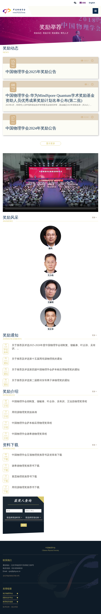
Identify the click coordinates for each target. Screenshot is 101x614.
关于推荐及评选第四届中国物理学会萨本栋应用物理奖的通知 (46, 369)
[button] (14, 517)
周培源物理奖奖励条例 (24, 412)
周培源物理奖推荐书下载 (25, 487)
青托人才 (64, 33)
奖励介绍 (47, 33)
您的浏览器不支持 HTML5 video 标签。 (50, 180)
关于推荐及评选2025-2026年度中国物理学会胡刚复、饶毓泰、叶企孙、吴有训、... (53, 347)
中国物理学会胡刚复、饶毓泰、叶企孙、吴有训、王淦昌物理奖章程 (49, 401)
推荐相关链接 (8, 602)
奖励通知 (55, 33)
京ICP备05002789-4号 (11, 576)
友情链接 (7, 588)
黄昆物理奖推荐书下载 (24, 476)
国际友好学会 (8, 598)
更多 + (94, 217)
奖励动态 (38, 33)
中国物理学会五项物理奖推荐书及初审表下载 (37, 454)
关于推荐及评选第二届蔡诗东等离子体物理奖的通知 (41, 380)
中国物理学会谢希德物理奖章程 (29, 433)
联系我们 (7, 560)
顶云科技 (14, 607)
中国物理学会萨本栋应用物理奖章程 (32, 423)
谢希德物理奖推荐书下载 (25, 465)
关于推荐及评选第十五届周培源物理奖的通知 (37, 358)
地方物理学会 (8, 593)
